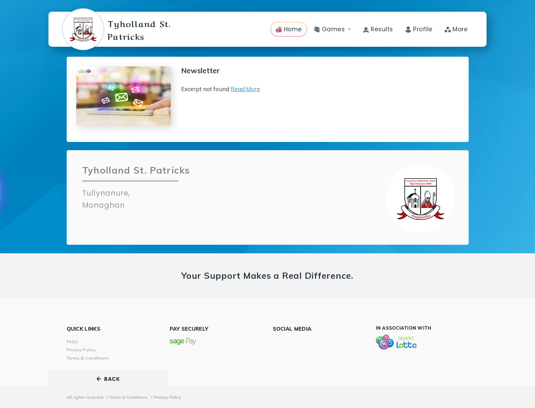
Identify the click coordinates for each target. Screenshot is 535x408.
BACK (108, 379)
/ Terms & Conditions (127, 397)
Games (332, 29)
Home (289, 29)
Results (378, 29)
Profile (419, 29)
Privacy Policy (81, 349)
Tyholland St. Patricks (145, 29)
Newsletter (200, 70)
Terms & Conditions (88, 358)
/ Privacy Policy (166, 397)
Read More (245, 88)
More (456, 29)
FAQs (72, 341)
